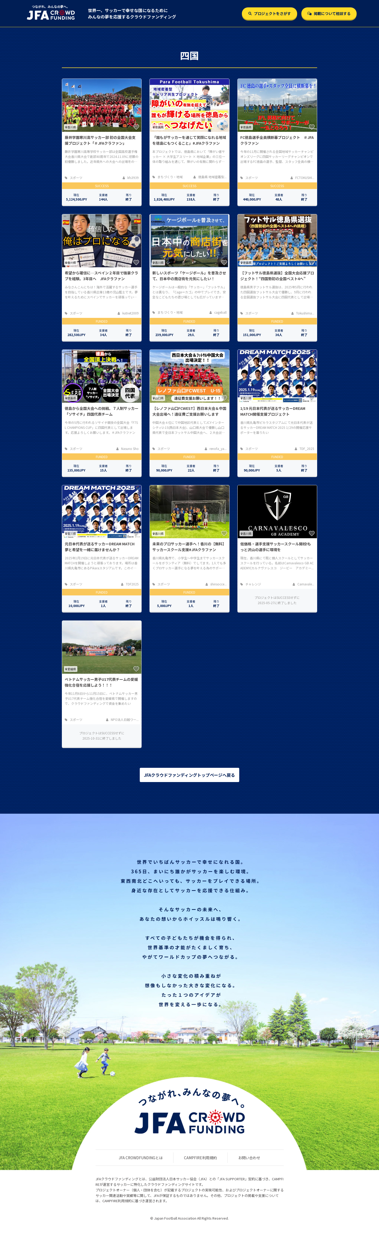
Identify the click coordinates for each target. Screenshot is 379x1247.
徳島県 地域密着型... (210, 176)
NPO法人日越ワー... (122, 719)
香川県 (70, 127)
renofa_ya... (216, 448)
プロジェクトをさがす (269, 13)
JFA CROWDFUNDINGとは (141, 1157)
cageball (218, 312)
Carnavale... (303, 584)
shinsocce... (216, 584)
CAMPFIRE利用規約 (200, 1157)
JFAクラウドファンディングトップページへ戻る (189, 775)
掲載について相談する (329, 13)
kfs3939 (131, 177)
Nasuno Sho (127, 448)
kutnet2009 (128, 313)
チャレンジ (250, 584)
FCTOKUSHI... (302, 177)
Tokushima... (302, 313)
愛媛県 (70, 669)
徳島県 (158, 127)
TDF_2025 (304, 448)
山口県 (158, 398)
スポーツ (73, 177)
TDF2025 (130, 584)
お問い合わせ (249, 1157)
